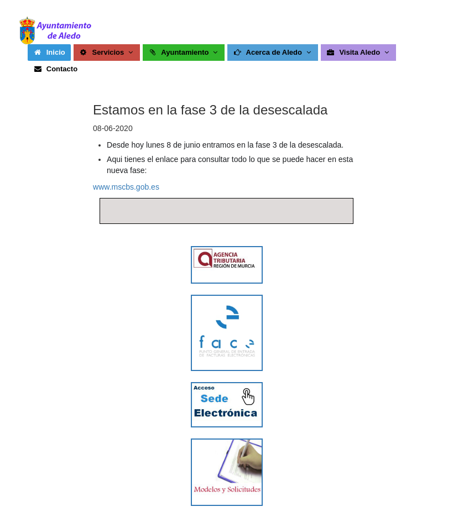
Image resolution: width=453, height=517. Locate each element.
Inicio (49, 52)
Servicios (107, 52)
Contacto (55, 69)
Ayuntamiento (184, 52)
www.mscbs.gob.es (126, 186)
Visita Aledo (358, 52)
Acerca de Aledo (273, 52)
